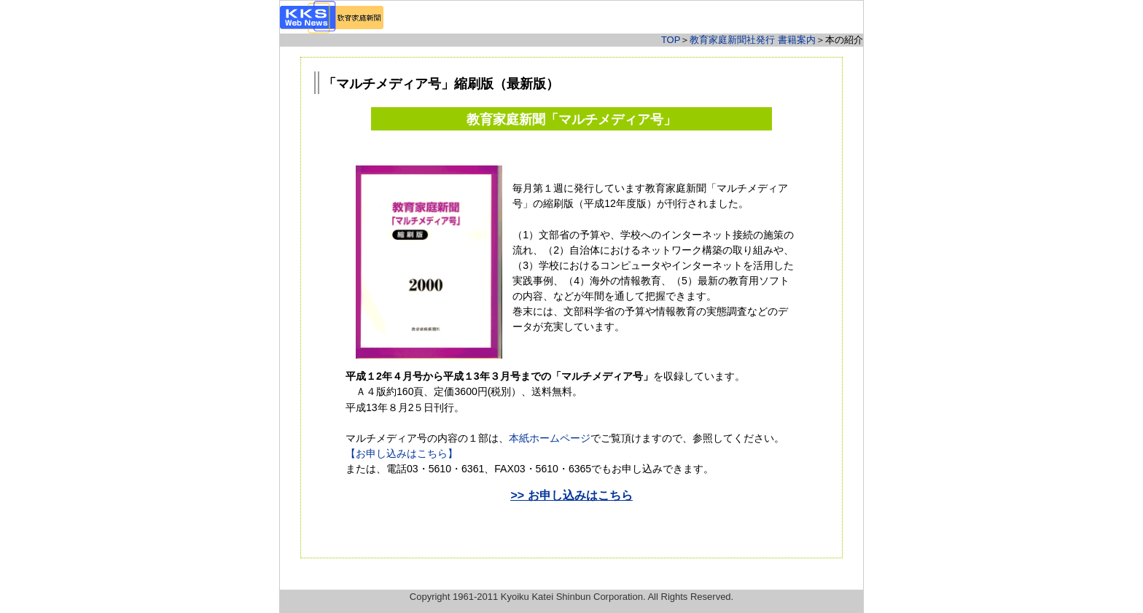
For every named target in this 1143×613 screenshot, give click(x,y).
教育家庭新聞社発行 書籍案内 (753, 39)
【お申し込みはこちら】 (402, 453)
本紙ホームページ (549, 438)
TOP (671, 39)
